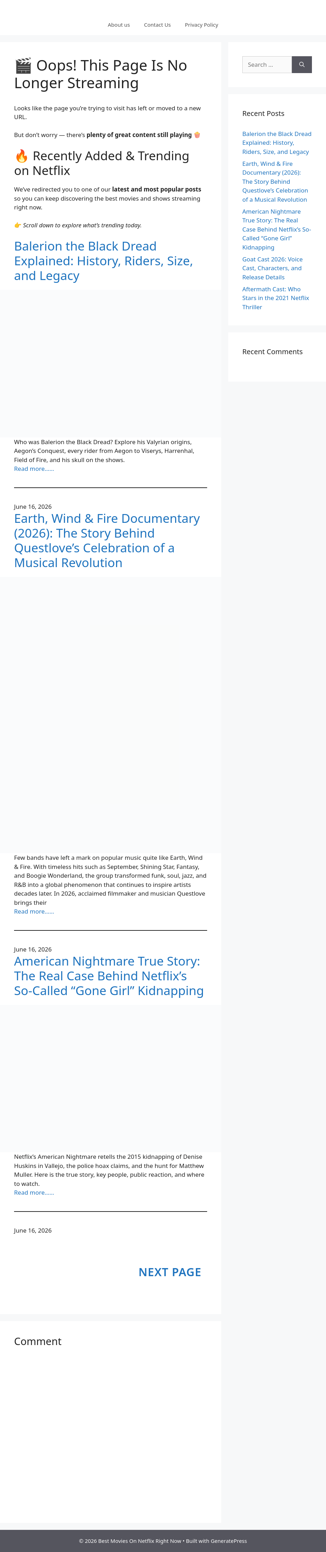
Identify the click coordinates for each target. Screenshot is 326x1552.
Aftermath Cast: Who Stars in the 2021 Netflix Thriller (275, 298)
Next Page (170, 1271)
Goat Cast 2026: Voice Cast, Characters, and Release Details (272, 268)
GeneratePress (229, 1540)
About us (119, 24)
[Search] (302, 64)
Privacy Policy (201, 24)
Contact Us (157, 24)
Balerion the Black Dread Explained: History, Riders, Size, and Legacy (103, 261)
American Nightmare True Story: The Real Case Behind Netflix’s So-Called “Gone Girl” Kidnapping (109, 976)
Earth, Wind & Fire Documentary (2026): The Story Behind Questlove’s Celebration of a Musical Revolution (107, 540)
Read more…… (34, 469)
